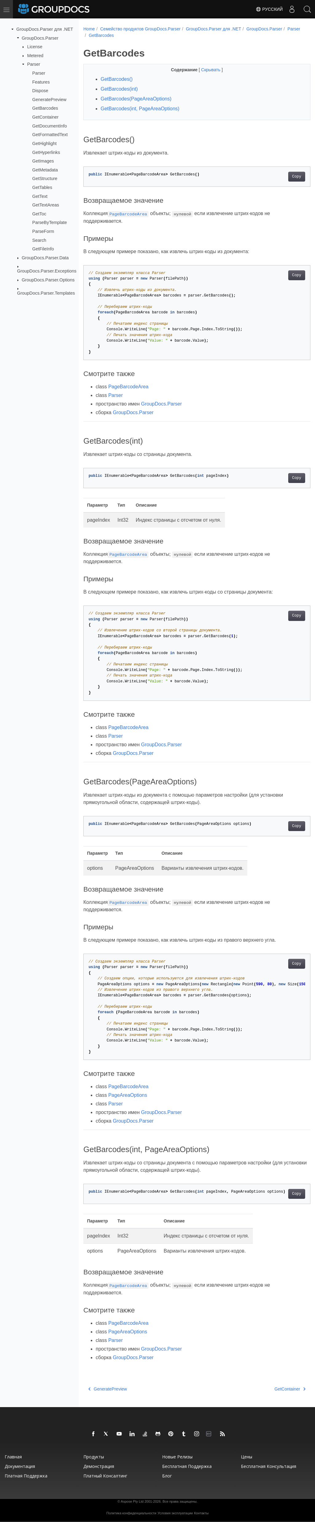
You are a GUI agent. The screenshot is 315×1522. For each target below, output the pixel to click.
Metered (35, 55)
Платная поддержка (26, 1476)
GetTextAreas (45, 204)
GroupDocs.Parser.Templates (46, 293)
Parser (33, 64)
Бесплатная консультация (268, 1466)
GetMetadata (45, 169)
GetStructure (45, 178)
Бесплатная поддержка (187, 1466)
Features (41, 81)
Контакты (201, 1513)
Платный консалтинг (105, 1476)
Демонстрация (98, 1466)
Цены (246, 1457)
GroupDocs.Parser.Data (45, 257)
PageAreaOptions (127, 1095)
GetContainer (45, 117)
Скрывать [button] (203, 69)
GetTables (42, 187)
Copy (280, 177)
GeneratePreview (49, 99)
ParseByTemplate (49, 222)
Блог (167, 1476)
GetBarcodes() (117, 79)
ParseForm (43, 231)
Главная (13, 1457)
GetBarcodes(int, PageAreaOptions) (140, 108)
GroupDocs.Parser (40, 37)
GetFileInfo (43, 248)
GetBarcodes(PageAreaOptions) (136, 98)
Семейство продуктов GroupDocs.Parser (140, 28)
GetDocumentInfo (49, 126)
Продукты (93, 1457)
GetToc (39, 213)
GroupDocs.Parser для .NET (44, 29)
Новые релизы (177, 1457)
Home (89, 28)
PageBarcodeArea (128, 386)
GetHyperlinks (46, 152)
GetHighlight (44, 143)
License (34, 46)
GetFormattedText (50, 134)
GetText (40, 196)
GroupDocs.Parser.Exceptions (47, 271)
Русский (269, 9)
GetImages (43, 161)
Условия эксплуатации (175, 1513)
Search (39, 239)
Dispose (40, 90)
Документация (20, 1466)
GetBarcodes (45, 108)
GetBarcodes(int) (119, 89)
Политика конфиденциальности (131, 1513)
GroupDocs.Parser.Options (48, 279)
